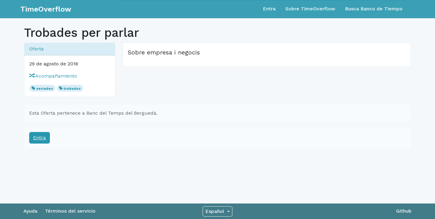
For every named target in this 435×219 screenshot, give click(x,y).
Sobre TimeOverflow (310, 9)
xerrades (44, 88)
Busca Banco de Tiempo (373, 9)
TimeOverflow (45, 9)
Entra (269, 9)
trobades (72, 88)
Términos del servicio (70, 211)
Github (404, 211)
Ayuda (30, 211)
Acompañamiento (53, 76)
